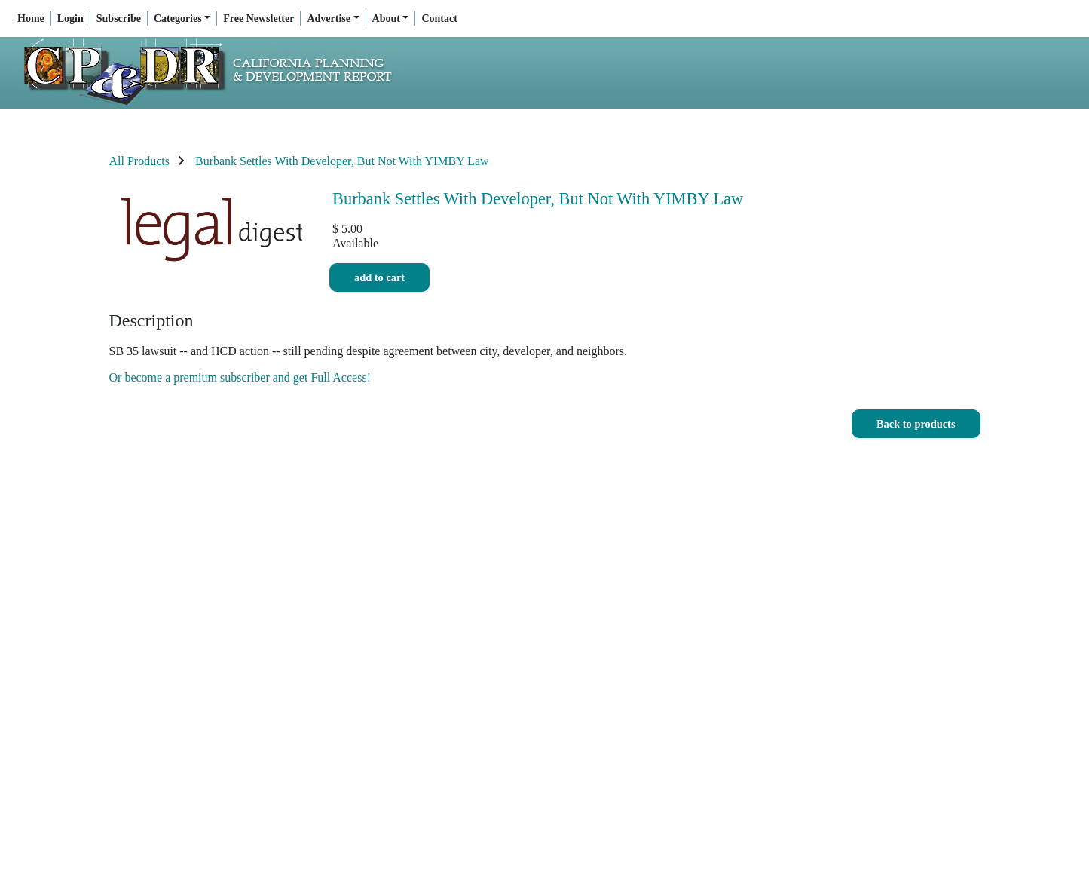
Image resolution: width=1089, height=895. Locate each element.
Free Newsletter (258, 18)
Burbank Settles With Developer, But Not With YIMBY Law (342, 161)
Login (70, 18)
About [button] (386, 18)
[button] (916, 424)
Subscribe (118, 18)
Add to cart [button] (379, 278)
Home (30, 18)
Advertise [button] (328, 18)
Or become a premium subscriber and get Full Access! (240, 377)
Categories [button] (178, 18)
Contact (439, 18)
